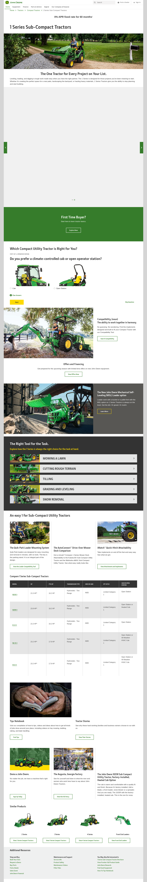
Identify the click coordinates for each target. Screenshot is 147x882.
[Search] (104, 2)
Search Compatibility (107, 297)
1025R (57, 114)
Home (12, 10)
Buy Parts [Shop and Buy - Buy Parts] (13, 784)
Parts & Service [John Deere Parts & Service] (36, 7)
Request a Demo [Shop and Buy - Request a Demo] (15, 781)
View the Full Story (64, 716)
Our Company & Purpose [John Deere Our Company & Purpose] (60, 7)
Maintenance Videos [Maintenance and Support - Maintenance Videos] (61, 784)
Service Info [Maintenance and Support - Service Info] (58, 778)
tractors (20, 10)
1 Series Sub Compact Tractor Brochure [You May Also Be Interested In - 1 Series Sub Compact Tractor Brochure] (110, 778)
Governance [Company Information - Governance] (47, 831)
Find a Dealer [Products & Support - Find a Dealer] (14, 831)
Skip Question (129, 261)
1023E (24, 114)
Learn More (106, 370)
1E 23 (89, 114)
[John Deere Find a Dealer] (123, 2)
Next (141, 127)
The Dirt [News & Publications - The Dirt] (78, 831)
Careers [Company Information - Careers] (45, 826)
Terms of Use (80, 860)
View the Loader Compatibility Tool (26, 526)
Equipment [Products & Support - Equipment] (13, 826)
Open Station (61, 247)
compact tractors (33, 10)
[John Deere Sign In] (136, 2)
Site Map (50, 860)
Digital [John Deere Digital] (46, 7)
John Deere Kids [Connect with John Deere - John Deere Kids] (113, 834)
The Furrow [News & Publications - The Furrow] (79, 829)
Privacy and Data (58, 860)
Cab (14, 247)
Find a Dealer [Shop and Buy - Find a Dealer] (14, 786)
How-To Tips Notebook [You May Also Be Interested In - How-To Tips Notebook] (105, 789)
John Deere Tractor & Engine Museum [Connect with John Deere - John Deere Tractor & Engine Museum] (121, 831)
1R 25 (14, 589)
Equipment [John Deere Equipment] (16, 7)
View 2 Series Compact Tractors (25, 759)
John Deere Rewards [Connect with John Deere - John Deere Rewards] (115, 837)
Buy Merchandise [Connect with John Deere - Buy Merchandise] (114, 840)
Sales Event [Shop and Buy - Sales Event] (14, 789)
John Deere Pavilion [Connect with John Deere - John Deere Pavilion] (115, 829)
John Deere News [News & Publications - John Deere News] (81, 826)
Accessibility (88, 860)
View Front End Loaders (121, 759)
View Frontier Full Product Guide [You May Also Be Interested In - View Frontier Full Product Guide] (108, 781)
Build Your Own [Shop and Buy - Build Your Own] (15, 778)
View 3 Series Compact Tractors (57, 759)
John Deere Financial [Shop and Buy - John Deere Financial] (17, 792)
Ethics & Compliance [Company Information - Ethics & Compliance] (50, 829)
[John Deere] (15, 2)
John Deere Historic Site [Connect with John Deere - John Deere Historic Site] (116, 826)
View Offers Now (73, 333)
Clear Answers (15, 254)
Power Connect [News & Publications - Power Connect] (81, 837)
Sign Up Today (19, 716)
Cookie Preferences (73, 863)
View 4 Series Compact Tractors (90, 759)
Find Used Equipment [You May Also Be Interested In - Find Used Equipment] (104, 786)
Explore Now (73, 189)
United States (73, 856)
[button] (58, 875)
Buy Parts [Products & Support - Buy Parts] (13, 829)
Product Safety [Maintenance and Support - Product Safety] (59, 781)
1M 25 (123, 114)
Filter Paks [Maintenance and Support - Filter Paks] (57, 786)
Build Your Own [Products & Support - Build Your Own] (15, 834)
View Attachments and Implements (113, 526)
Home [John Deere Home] (8, 7)
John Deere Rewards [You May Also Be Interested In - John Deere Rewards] (104, 784)
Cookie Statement (70, 860)
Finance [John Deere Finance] (25, 7)
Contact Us (96, 860)
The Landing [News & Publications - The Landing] (80, 834)
